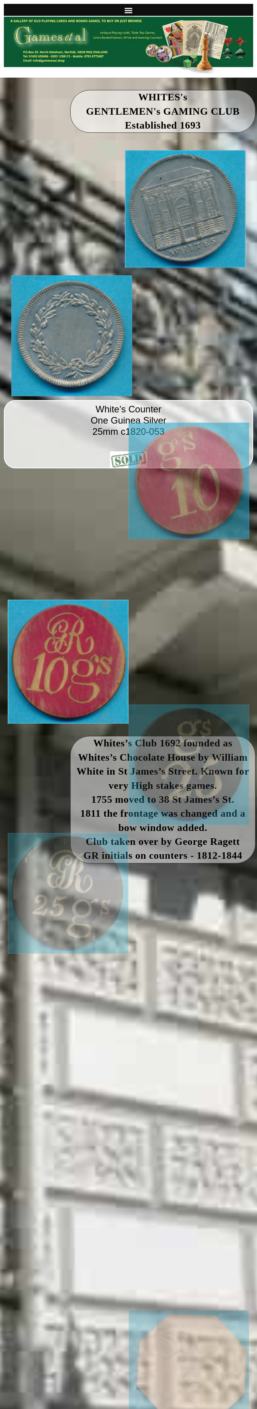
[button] (128, 10)
